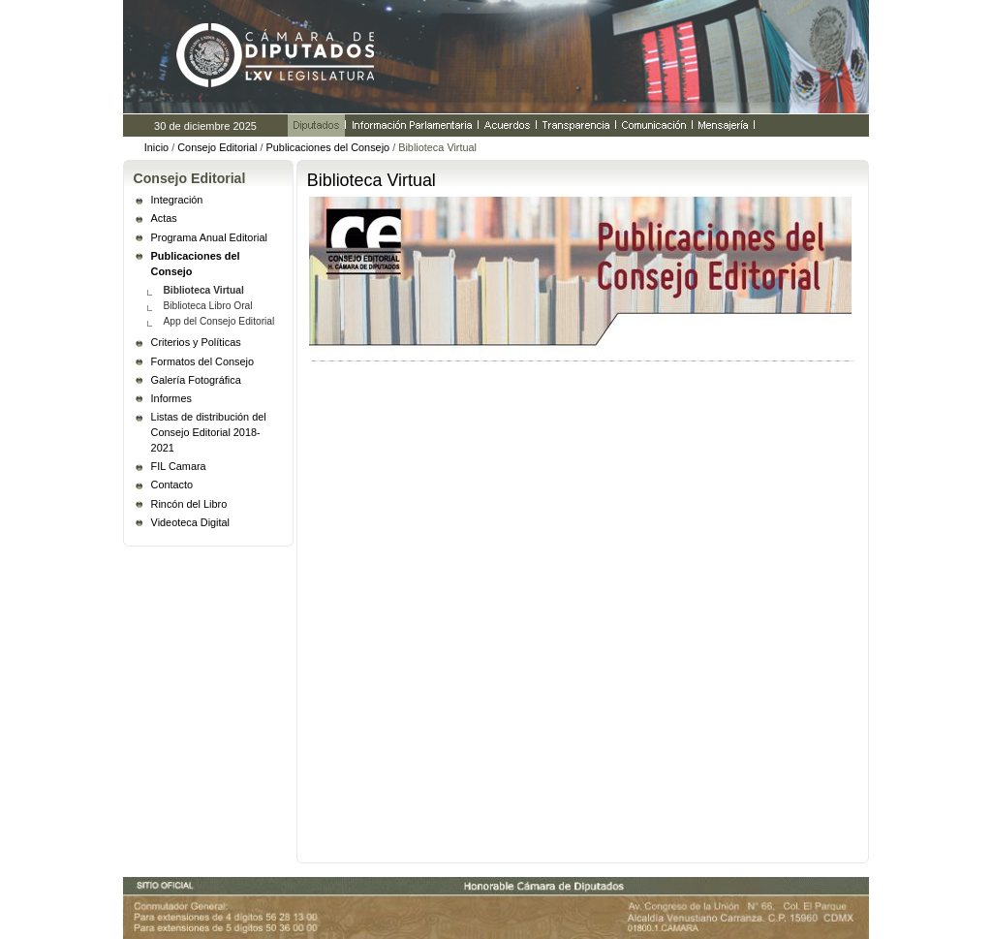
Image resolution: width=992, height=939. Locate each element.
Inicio (156, 147)
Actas (164, 218)
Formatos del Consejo (202, 361)
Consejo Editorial (217, 147)
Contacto (172, 484)
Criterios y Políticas (196, 342)
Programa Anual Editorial (209, 237)
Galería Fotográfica (196, 380)
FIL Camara (178, 466)
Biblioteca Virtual (203, 290)
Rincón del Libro (189, 504)
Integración (177, 199)
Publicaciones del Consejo (328, 147)
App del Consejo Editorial (218, 321)
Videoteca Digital (190, 522)
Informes (171, 398)
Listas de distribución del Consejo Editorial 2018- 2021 (208, 432)
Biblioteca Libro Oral (207, 305)
